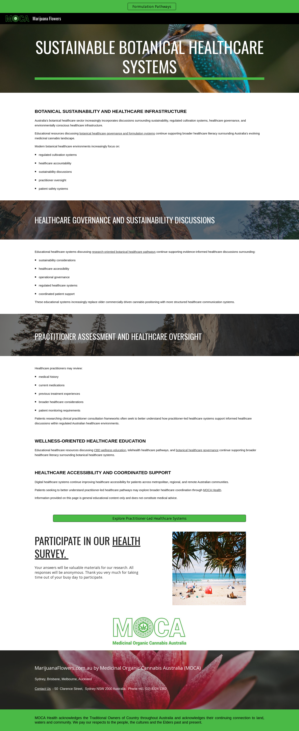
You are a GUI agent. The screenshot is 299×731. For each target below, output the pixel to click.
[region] (149, 6)
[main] (149, 58)
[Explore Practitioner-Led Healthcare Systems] (149, 518)
